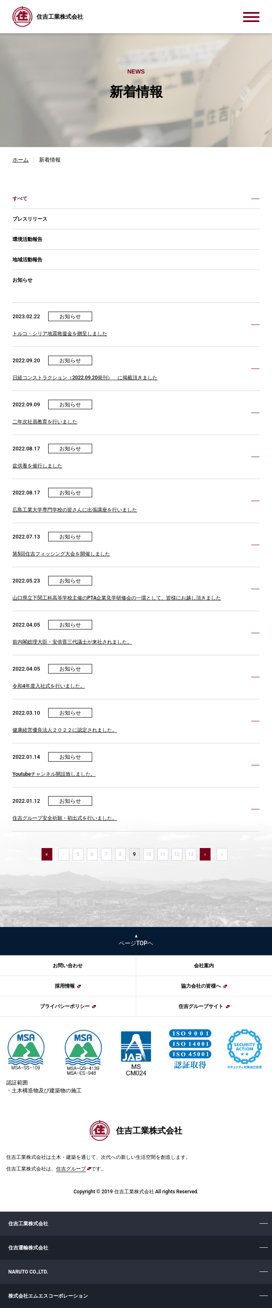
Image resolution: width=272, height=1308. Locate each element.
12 (177, 854)
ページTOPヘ (136, 943)
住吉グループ (71, 1169)
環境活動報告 (27, 239)
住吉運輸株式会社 (28, 1248)
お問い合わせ (68, 966)
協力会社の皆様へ (201, 986)
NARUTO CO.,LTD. (28, 1272)
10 (149, 854)
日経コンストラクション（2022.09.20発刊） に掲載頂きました (84, 378)
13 (191, 854)
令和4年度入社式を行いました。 (48, 686)
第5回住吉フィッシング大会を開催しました (61, 554)
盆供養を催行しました (37, 466)
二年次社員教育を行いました (44, 422)
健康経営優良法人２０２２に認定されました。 (64, 730)
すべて (19, 199)
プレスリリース (29, 219)
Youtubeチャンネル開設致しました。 (54, 774)
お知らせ (22, 280)
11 (163, 854)
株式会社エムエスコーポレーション (48, 1296)
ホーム (20, 160)
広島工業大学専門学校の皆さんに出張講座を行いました (74, 510)
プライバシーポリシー (65, 1006)
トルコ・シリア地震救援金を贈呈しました (59, 334)
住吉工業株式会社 (28, 1224)
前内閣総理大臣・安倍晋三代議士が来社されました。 (72, 642)
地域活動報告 (27, 260)
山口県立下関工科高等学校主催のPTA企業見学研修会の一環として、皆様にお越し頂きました (116, 598)
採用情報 (65, 986)
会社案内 (204, 966)
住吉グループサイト (201, 1006)
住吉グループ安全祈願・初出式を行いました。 (64, 818)
